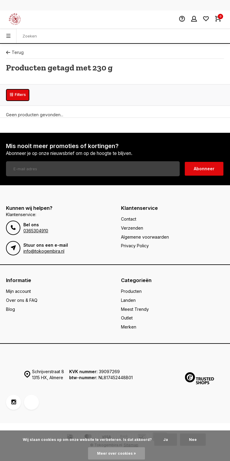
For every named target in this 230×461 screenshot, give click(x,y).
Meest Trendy (135, 309)
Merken (128, 326)
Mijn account (18, 291)
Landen (128, 300)
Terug (15, 52)
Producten (131, 291)
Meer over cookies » (116, 453)
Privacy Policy (135, 245)
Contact (128, 219)
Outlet (127, 317)
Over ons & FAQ (21, 300)
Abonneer (204, 168)
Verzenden (132, 227)
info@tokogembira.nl (43, 251)
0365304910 (35, 230)
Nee (193, 439)
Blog (10, 309)
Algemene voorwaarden (145, 236)
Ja (165, 439)
